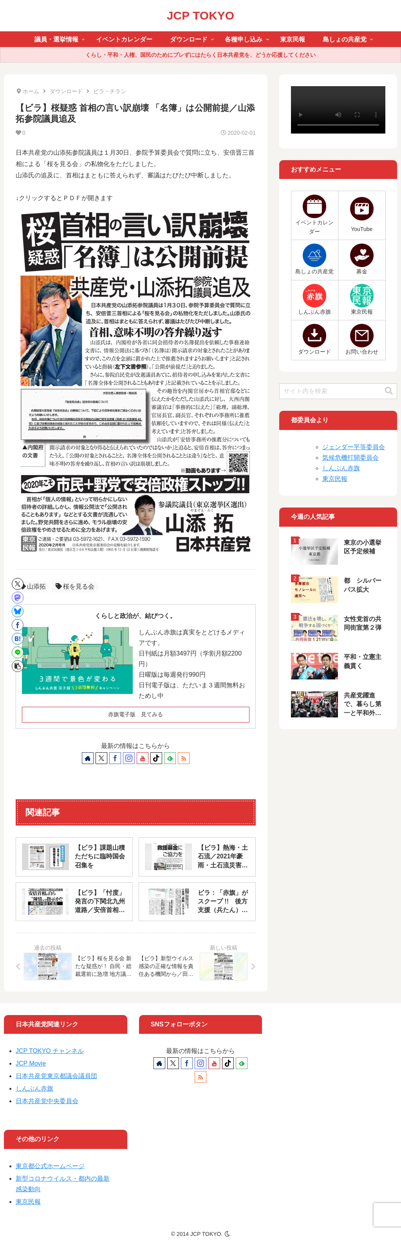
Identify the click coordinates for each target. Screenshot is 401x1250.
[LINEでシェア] (17, 652)
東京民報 (334, 478)
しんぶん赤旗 (341, 468)
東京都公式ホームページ (50, 1166)
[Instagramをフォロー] (129, 758)
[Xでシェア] (17, 584)
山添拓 (33, 586)
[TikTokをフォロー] (156, 758)
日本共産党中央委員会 (47, 1101)
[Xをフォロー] (101, 758)
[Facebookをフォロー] (115, 758)
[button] (17, 666)
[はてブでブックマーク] (17, 639)
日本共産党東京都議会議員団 (56, 1076)
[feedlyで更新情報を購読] (170, 758)
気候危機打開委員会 (350, 457)
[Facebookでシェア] (17, 625)
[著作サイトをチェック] (88, 758)
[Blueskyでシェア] (17, 611)
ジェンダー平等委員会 (353, 447)
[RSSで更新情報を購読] (184, 758)
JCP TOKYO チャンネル (50, 1051)
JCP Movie (31, 1063)
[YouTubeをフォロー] (142, 758)
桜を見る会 (75, 586)
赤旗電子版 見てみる (135, 714)
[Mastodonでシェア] (17, 597)
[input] (338, 391)
